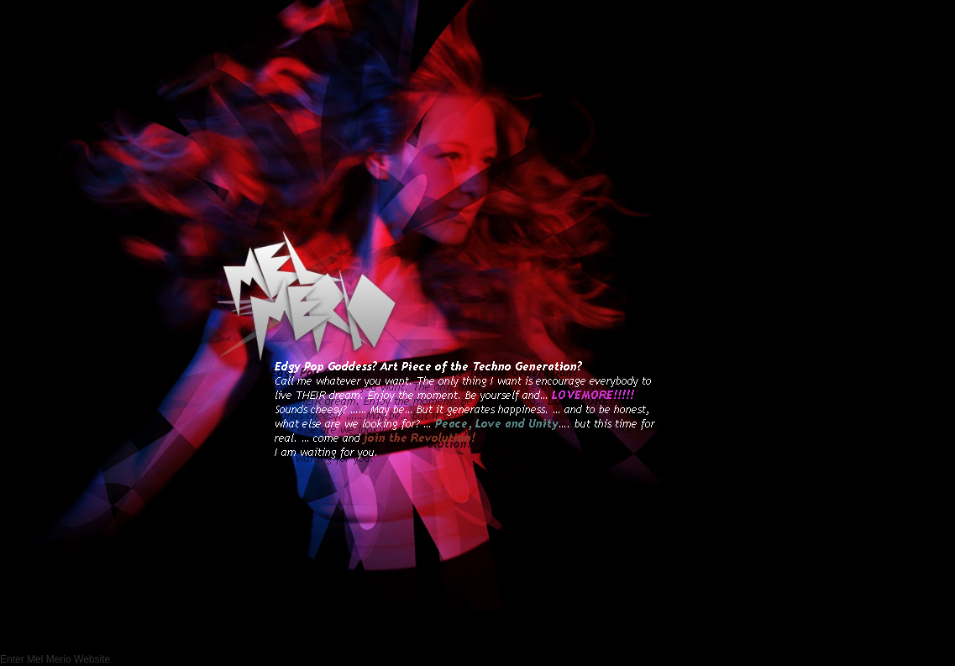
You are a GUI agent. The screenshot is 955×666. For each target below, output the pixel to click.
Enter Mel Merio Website (55, 659)
